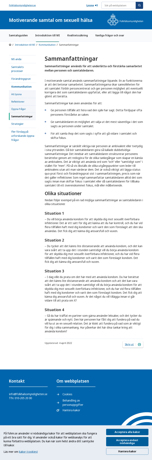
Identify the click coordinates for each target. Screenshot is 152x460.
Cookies (67, 394)
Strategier (17, 124)
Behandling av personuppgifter (72, 403)
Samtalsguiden (18, 35)
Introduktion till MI (47, 35)
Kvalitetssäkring (77, 35)
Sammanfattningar (22, 116)
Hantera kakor (127, 451)
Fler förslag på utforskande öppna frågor (22, 136)
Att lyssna (16, 94)
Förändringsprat (21, 79)
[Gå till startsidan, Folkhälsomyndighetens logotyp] (125, 19)
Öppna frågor (18, 109)
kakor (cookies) (28, 452)
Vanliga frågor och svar (109, 35)
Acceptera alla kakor (127, 432)
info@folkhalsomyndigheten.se (28, 394)
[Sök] (139, 5)
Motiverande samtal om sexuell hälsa (50, 20)
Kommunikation (47, 44)
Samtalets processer (17, 69)
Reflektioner (17, 101)
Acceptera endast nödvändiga (127, 441)
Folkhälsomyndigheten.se (22, 5)
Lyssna (92, 5)
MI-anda (16, 59)
